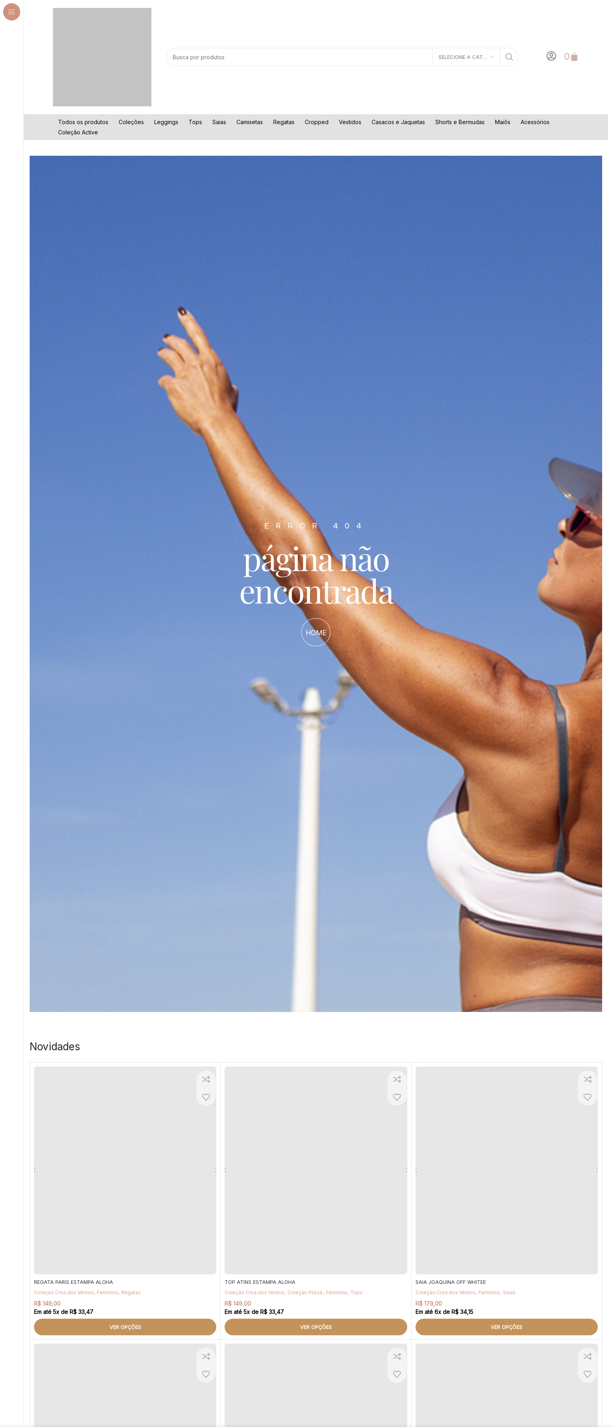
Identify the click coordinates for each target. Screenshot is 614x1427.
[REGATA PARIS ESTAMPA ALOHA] (125, 1170)
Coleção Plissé (310, 1292)
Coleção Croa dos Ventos (66, 1292)
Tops (195, 122)
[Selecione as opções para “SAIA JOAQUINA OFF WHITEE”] (507, 1326)
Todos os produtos (83, 122)
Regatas (284, 122)
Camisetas (249, 122)
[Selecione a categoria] (466, 57)
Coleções (131, 122)
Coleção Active (78, 132)
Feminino (112, 1292)
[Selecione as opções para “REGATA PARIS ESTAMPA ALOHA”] (125, 1326)
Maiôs (502, 122)
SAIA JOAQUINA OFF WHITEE (454, 1281)
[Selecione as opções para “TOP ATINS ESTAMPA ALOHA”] (316, 1326)
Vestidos (350, 122)
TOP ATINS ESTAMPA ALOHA (262, 1281)
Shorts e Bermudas (460, 122)
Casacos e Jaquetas (398, 122)
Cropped (317, 122)
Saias (219, 122)
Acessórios (535, 122)
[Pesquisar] (342, 57)
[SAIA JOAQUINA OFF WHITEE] (507, 1170)
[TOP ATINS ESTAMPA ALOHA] (316, 1170)
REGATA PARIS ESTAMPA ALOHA (76, 1281)
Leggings (166, 122)
